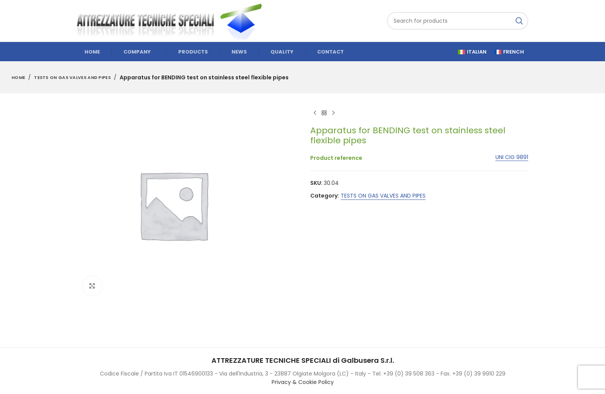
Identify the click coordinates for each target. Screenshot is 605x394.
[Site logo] (173, 20)
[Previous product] (314, 113)
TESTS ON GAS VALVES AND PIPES (72, 77)
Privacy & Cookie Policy (303, 382)
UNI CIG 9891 (511, 157)
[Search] (457, 21)
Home (18, 77)
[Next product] (333, 113)
